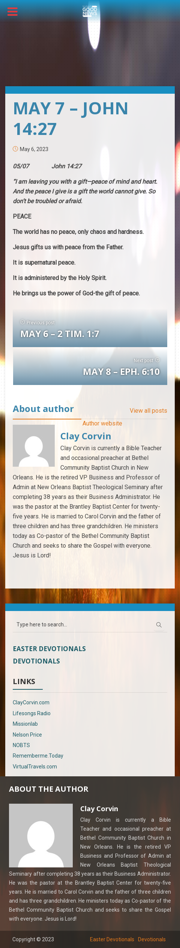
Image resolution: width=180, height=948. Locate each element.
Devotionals (36, 661)
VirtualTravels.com (35, 767)
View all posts (148, 410)
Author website (102, 423)
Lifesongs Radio (32, 713)
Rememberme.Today (38, 756)
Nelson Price (27, 735)
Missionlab (25, 724)
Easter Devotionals (49, 648)
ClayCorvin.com (31, 702)
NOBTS (21, 745)
